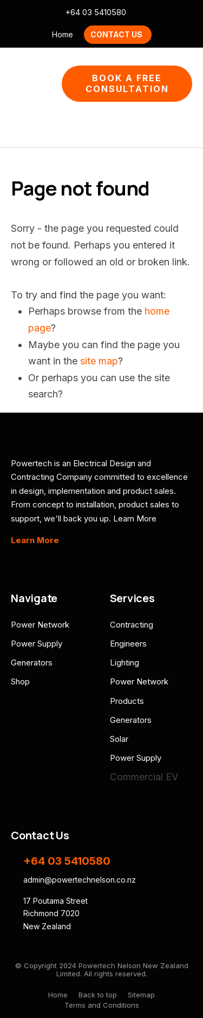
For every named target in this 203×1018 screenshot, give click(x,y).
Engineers (128, 643)
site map (99, 361)
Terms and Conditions (101, 1005)
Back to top (97, 994)
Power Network (40, 624)
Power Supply (36, 643)
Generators (32, 662)
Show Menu (17, 83)
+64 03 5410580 (95, 12)
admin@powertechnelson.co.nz (141, 13)
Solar (119, 739)
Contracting (131, 624)
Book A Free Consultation (127, 84)
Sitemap (141, 994)
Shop (20, 681)
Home (62, 34)
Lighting (124, 662)
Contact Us (116, 34)
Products (127, 701)
